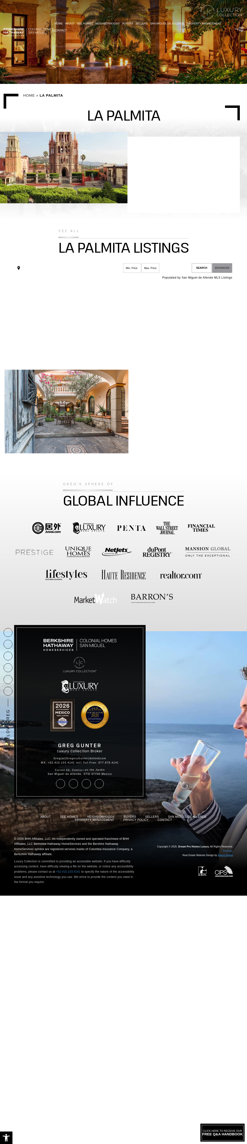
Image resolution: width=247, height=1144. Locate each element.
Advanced (222, 267)
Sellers (142, 23)
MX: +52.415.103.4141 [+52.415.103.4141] (58, 762)
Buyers (127, 23)
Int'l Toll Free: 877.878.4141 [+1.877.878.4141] (97, 762)
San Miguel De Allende (167, 23)
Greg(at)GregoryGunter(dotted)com (80, 758)
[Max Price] (150, 268)
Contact (60, 30)
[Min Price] (132, 268)
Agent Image (225, 855)
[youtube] (8, 679)
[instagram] (8, 667)
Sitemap (227, 851)
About (70, 23)
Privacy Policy (135, 820)
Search (201, 267)
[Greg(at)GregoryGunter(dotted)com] (8, 644)
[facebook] (8, 656)
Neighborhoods (107, 23)
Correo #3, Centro (68, 770)
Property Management (204, 23)
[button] (6, 1138)
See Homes (85, 23)
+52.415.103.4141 (68, 871)
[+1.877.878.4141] (8, 632)
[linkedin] (8, 691)
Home (59, 23)
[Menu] (239, 29)
